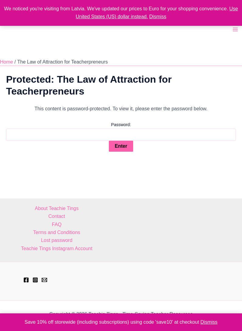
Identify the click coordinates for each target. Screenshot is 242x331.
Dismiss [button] (208, 322)
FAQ (56, 224)
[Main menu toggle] (235, 29)
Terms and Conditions (56, 232)
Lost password (56, 240)
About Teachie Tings (57, 208)
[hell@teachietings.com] (44, 280)
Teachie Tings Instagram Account (56, 248)
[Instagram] (35, 280)
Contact (56, 216)
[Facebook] (26, 280)
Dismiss (157, 16)
